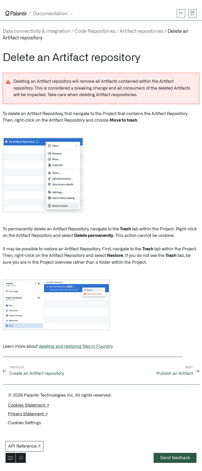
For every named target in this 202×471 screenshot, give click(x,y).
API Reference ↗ (24, 446)
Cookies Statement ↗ (28, 405)
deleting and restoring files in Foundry (75, 346)
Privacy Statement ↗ (28, 414)
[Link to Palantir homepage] (16, 13)
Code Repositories (95, 31)
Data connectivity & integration (36, 31)
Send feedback (175, 458)
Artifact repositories (142, 31)
